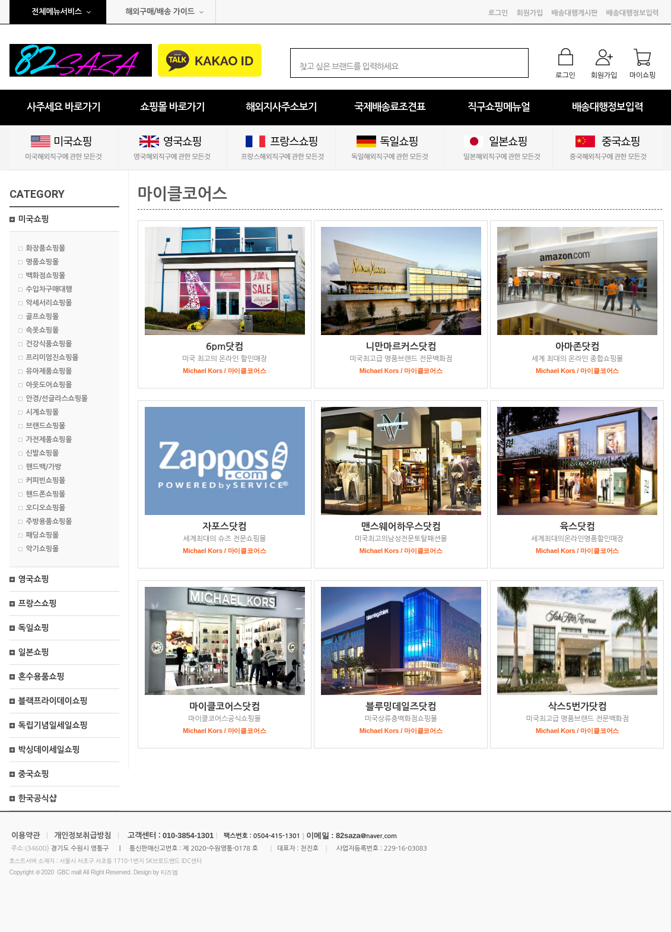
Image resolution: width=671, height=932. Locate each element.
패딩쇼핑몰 (42, 535)
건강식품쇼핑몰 (49, 343)
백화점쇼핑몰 (46, 275)
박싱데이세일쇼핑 (49, 749)
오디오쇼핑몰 (46, 507)
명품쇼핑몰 (42, 262)
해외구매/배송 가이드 (160, 11)
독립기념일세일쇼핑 (53, 725)
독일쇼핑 (33, 628)
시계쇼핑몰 (42, 412)
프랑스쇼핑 (37, 603)
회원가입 (530, 13)
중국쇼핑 (33, 774)
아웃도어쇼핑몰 (49, 384)
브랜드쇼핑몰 (46, 425)
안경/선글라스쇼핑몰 (57, 398)
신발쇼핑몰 (42, 453)
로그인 (498, 13)
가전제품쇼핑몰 (49, 439)
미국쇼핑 (33, 219)
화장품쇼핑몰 (46, 248)
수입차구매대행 (49, 289)
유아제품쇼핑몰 (49, 371)
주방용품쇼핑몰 (49, 521)
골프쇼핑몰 (42, 316)
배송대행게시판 (574, 13)
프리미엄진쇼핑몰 (52, 357)
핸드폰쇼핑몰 (46, 494)
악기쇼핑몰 (42, 548)
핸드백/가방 (44, 466)
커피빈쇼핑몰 (46, 480)
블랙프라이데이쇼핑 (53, 701)
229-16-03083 (405, 848)
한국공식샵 (37, 798)
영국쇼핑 (33, 579)
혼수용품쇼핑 (41, 676)
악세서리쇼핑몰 (49, 303)
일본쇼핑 (33, 652)
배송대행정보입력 (632, 13)
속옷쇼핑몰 (42, 330)
